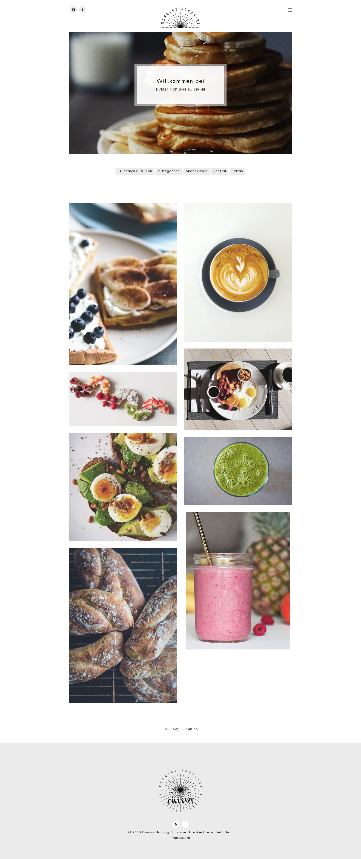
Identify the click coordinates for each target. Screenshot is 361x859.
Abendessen (197, 171)
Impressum (180, 837)
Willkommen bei (180, 81)
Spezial (219, 171)
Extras (237, 171)
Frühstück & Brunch (135, 171)
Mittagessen (169, 171)
